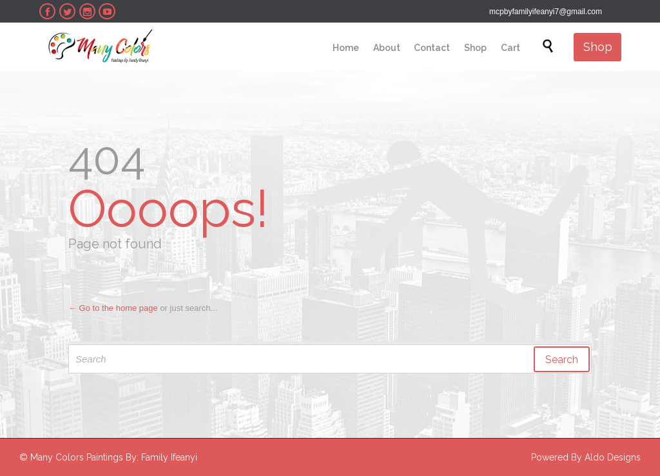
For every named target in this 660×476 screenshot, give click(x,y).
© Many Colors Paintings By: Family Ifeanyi (108, 457)
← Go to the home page (113, 308)
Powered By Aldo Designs (586, 457)
